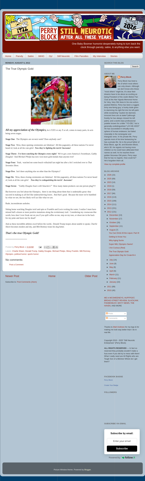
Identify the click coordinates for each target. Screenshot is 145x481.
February (113, 278)
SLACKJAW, (133, 300)
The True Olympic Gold (118, 252)
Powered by (122, 457)
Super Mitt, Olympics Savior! (121, 244)
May (111, 267)
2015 (109, 201)
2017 (109, 193)
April (111, 271)
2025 (109, 179)
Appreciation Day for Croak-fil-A (122, 255)
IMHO (41, 56)
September (114, 226)
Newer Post (12, 276)
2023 (109, 182)
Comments (111, 318)
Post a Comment (16, 265)
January (113, 282)
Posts (109, 314)
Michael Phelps (58, 251)
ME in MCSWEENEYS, (114, 298)
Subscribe (122, 448)
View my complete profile (114, 164)
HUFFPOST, (129, 298)
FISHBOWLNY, (111, 303)
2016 (109, 197)
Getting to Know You (117, 237)
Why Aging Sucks (116, 240)
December (114, 215)
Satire (31, 56)
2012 (109, 212)
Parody (19, 56)
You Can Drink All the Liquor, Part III (124, 233)
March (112, 275)
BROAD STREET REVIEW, (116, 300)
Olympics (9, 254)
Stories (114, 56)
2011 (109, 287)
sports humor (33, 254)
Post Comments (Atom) (27, 282)
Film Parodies (81, 56)
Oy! (50, 56)
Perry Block (126, 77)
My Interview (99, 56)
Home (8, 56)
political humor (20, 254)
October (113, 222)
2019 (109, 186)
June (111, 264)
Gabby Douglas (44, 251)
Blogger (87, 470)
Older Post (91, 276)
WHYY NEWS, (124, 303)
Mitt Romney (85, 251)
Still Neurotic (63, 56)
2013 (109, 208)
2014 (109, 204)
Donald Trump (31, 251)
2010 (109, 290)
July (111, 260)
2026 (109, 175)
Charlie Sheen (18, 251)
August (112, 230)
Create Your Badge (111, 385)
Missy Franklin (72, 251)
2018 (109, 190)
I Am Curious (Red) (117, 248)
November (114, 219)
